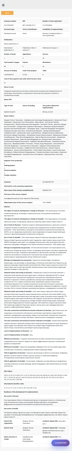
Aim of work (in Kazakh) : (12, 237)
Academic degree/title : (50, 428)
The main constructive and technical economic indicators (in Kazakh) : (28, 321)
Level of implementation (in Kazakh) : (16, 335)
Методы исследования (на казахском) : (18, 260)
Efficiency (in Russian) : (12, 339)
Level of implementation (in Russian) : (17, 331)
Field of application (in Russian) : (15, 353)
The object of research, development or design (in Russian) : (24, 211)
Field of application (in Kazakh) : (15, 361)
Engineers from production (13, 160)
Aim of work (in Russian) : (13, 225)
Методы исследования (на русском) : (17, 248)
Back (7, 13)
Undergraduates (9, 165)
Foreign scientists (10, 175)
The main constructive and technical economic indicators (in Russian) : (28, 310)
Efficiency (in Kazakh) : (12, 347)
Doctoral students (10, 170)
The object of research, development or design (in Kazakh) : (24, 219)
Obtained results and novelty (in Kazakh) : (18, 291)
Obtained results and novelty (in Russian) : (18, 272)
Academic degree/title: (50, 421)
